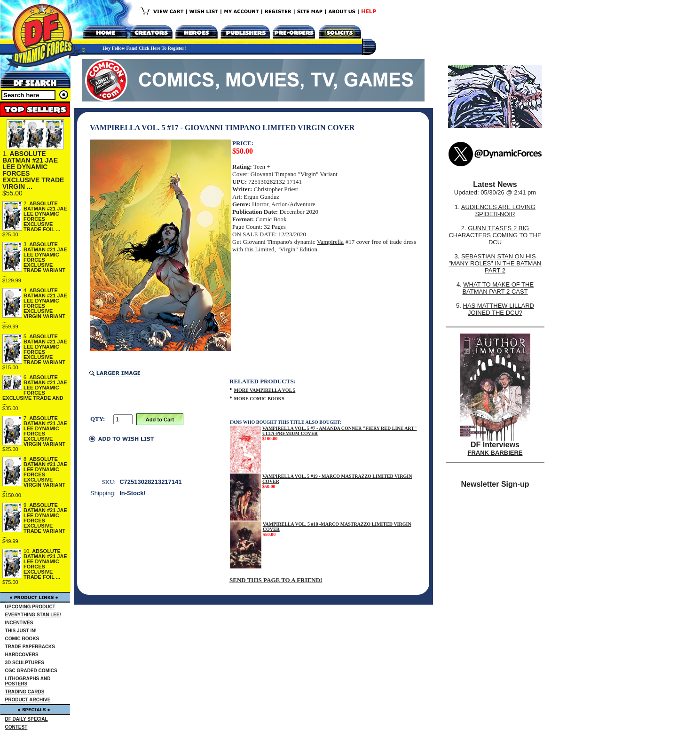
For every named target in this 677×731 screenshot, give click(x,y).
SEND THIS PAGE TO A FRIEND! (275, 579)
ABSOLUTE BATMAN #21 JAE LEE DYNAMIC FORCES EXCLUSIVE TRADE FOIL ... (45, 216)
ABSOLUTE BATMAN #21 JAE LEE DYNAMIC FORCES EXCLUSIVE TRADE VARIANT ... (34, 259)
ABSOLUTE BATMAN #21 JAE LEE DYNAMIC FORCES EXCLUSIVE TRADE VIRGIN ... (33, 170)
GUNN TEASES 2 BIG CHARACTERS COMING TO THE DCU (495, 235)
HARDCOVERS (22, 654)
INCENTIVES (19, 622)
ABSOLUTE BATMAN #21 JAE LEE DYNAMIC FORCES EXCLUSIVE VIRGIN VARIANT (45, 431)
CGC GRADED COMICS (31, 670)
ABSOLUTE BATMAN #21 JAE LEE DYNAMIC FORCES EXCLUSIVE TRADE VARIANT (45, 349)
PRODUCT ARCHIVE (28, 699)
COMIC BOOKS (22, 638)
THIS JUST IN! (21, 630)
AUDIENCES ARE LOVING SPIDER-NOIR (498, 210)
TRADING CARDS (25, 691)
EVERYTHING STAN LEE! (33, 614)
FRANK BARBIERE (495, 452)
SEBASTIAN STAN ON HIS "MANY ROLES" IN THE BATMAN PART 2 (495, 263)
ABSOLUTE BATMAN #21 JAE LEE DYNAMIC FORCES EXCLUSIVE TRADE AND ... (34, 390)
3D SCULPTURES (24, 662)
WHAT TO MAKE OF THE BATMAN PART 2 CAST (498, 288)
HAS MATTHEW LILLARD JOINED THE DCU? (498, 309)
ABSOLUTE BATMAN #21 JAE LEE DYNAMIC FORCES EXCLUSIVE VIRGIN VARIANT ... (34, 306)
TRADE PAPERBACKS (30, 646)
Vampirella (330, 241)
